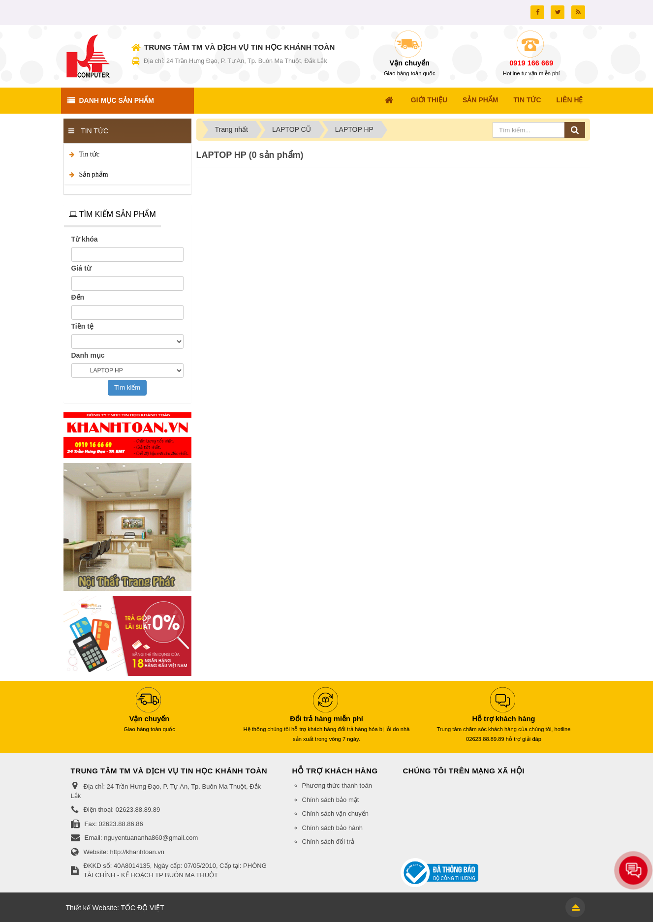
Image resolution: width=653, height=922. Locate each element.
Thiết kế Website (91, 908)
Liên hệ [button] (570, 100)
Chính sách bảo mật (330, 799)
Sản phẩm (93, 174)
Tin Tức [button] (527, 100)
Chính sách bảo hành (332, 827)
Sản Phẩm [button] (480, 100)
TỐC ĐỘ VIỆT (142, 908)
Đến (78, 297)
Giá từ (81, 268)
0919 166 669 (531, 63)
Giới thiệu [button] (429, 100)
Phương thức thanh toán (337, 785)
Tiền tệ (82, 326)
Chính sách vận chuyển (335, 813)
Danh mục (88, 355)
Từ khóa (84, 239)
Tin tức (89, 154)
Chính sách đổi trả (328, 841)
